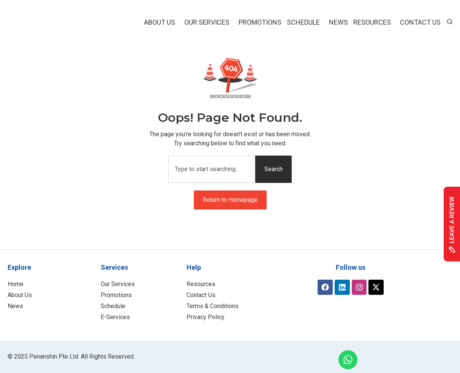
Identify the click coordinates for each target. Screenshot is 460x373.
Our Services (208, 22)
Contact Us (420, 22)
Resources (374, 22)
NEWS (338, 22)
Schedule (305, 22)
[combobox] (211, 169)
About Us (161, 22)
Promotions (260, 22)
